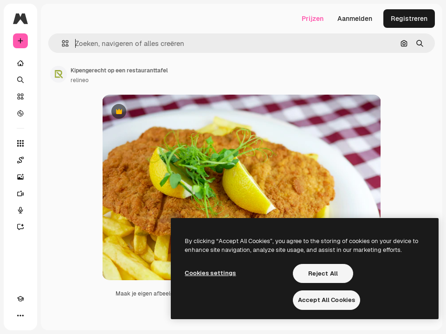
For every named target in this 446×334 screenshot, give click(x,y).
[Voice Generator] (20, 210)
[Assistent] (20, 226)
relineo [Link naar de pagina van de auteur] (80, 80)
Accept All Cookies (326, 300)
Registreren (409, 18)
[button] (61, 43)
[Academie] (20, 298)
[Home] (20, 63)
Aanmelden (354, 18)
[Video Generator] (20, 193)
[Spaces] (20, 160)
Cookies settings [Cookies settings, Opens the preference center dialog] (210, 273)
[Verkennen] (20, 113)
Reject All (323, 273)
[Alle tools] (20, 143)
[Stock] (20, 96)
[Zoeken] (20, 79)
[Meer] (20, 315)
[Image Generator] (20, 176)
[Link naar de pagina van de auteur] (58, 74)
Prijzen (312, 18)
